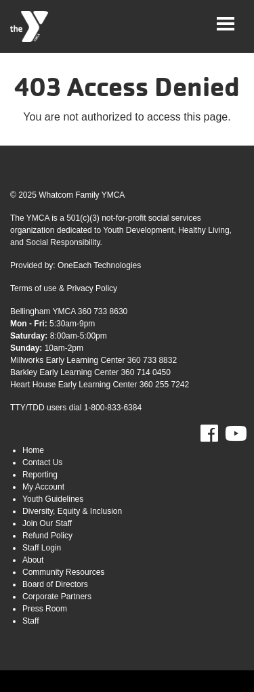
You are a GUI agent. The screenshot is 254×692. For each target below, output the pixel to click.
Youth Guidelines (52, 499)
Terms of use (33, 288)
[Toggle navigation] (225, 24)
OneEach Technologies (99, 265)
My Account (43, 487)
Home (33, 450)
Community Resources (63, 572)
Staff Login (41, 548)
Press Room (44, 608)
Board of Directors (55, 584)
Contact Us (42, 462)
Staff (30, 621)
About (32, 560)
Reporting (40, 474)
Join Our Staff (47, 523)
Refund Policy (47, 535)
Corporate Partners (56, 596)
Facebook (218, 434)
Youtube (234, 434)
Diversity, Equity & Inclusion (72, 511)
